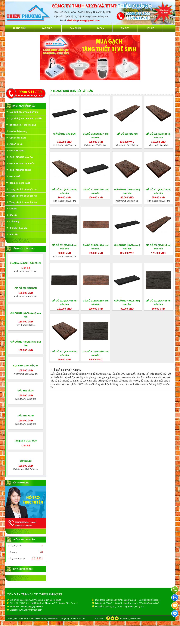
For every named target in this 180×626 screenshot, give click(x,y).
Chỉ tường (14, 221)
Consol (12, 208)
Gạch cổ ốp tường (18, 131)
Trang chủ (19, 28)
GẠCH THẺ (14, 176)
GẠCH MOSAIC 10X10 (20, 170)
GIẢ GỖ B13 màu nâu (127, 134)
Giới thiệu (47, 28)
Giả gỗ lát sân (16, 144)
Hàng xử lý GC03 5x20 (26, 596)
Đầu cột (13, 215)
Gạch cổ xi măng (17, 138)
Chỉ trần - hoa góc (18, 228)
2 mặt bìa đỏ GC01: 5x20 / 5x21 (25, 284)
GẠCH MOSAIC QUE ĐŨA (22, 163)
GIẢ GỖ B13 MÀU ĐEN (26, 316)
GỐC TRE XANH (26, 550)
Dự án (100, 28)
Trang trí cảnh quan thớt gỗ (23, 202)
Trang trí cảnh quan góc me (23, 196)
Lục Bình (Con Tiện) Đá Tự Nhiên (25, 118)
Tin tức (125, 28)
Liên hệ (150, 28)
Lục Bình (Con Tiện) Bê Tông (23, 112)
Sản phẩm (75, 28)
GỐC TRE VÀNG (26, 497)
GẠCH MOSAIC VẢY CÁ (21, 157)
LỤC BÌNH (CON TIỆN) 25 (25, 444)
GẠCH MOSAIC (16, 150)
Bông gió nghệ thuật (19, 183)
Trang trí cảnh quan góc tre (23, 189)
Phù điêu (13, 234)
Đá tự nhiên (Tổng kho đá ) (22, 125)
